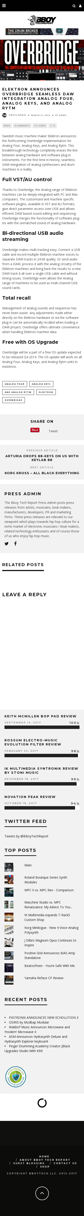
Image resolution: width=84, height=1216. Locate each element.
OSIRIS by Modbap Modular (29, 1022)
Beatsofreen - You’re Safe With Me (49, 966)
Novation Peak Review (30, 797)
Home (44, 1156)
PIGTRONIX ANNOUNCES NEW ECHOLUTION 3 (43, 1017)
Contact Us (65, 1163)
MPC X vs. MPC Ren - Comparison (49, 890)
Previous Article (42, 450)
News (7, 125)
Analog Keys (41, 383)
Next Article (42, 467)
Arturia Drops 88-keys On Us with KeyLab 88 (42, 458)
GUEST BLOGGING (29, 1163)
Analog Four (15, 383)
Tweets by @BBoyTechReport (26, 836)
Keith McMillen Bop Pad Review (40, 716)
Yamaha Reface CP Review (43, 978)
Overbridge (13, 400)
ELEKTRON (46, 392)
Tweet (53, 431)
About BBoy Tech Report (45, 1159)
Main (28, 865)
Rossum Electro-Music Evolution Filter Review (32, 742)
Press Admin (14, 115)
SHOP (45, 1166)
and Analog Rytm (18, 392)
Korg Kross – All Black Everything (42, 473)
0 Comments (22, 125)
